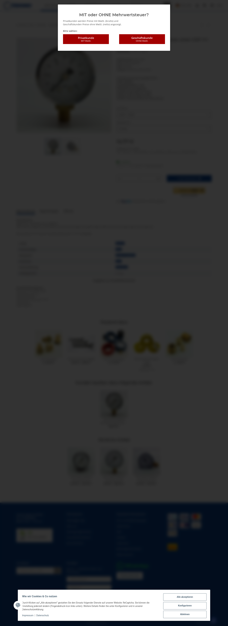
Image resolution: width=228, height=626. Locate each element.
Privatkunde (86, 39)
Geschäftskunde (142, 39)
